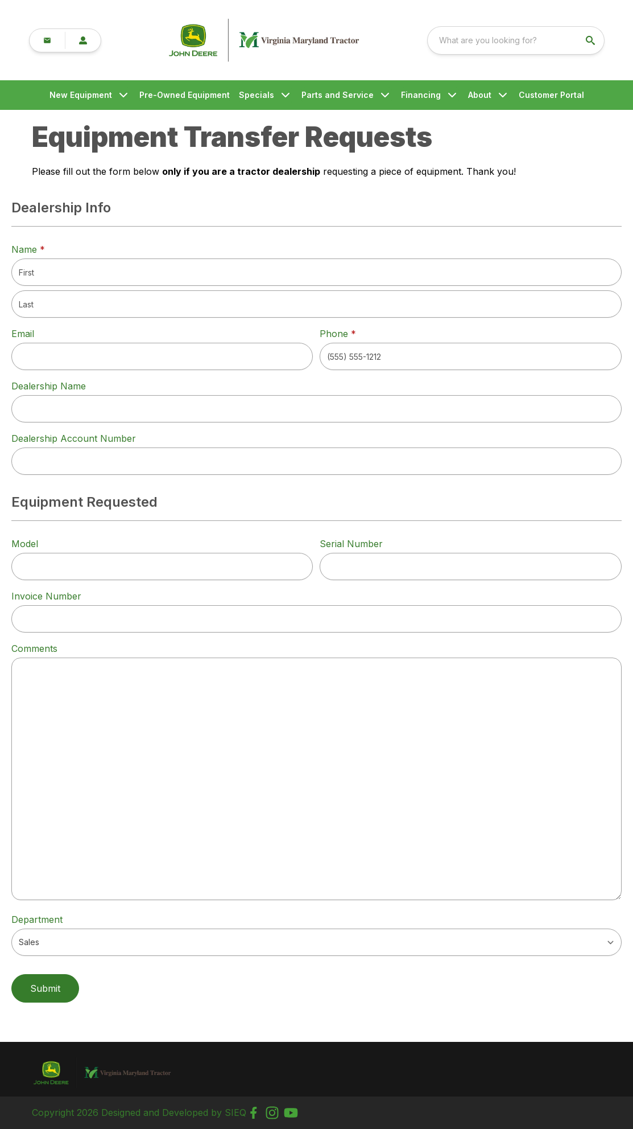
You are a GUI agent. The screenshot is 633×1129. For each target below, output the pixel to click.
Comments (34, 648)
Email (22, 333)
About (479, 95)
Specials (256, 95)
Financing (421, 95)
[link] (129, 40)
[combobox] (532, 40)
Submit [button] (45, 988)
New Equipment (80, 95)
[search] (607, 40)
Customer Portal (551, 95)
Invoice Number (46, 596)
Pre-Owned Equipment (184, 95)
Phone (338, 333)
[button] (47, 40)
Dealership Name (48, 386)
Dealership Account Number (73, 438)
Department (37, 919)
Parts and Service (337, 95)
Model (24, 543)
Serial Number (351, 543)
